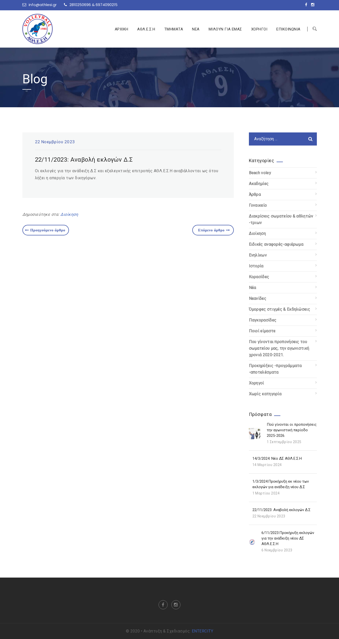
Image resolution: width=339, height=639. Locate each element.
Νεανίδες (257, 298)
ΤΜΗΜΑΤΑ (173, 29)
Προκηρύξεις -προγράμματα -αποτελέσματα (275, 369)
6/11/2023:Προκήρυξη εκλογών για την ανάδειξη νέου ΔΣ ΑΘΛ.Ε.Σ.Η (287, 538)
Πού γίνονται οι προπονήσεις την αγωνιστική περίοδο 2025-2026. (292, 430)
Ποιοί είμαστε (262, 331)
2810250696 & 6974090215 (91, 4)
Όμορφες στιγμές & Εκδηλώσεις (279, 309)
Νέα (252, 287)
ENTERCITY (202, 631)
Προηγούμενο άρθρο (45, 230)
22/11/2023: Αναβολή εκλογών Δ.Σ (281, 510)
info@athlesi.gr (39, 4)
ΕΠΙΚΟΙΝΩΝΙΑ (288, 29)
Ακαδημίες (259, 183)
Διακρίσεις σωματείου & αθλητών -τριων (281, 219)
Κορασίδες (259, 276)
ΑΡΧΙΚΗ (121, 29)
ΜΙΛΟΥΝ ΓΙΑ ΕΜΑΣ (225, 29)
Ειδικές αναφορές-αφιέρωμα (276, 244)
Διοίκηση (69, 214)
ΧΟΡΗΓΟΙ (259, 29)
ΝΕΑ (195, 29)
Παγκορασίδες (263, 320)
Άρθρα (255, 194)
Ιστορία (256, 266)
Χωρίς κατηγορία (265, 394)
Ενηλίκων (258, 255)
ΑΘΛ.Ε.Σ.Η (146, 29)
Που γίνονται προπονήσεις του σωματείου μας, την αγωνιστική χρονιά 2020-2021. (279, 348)
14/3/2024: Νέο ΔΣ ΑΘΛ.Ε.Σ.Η (277, 458)
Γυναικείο (258, 205)
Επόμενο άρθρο (214, 230)
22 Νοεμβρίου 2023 (55, 141)
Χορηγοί (256, 383)
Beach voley (260, 172)
